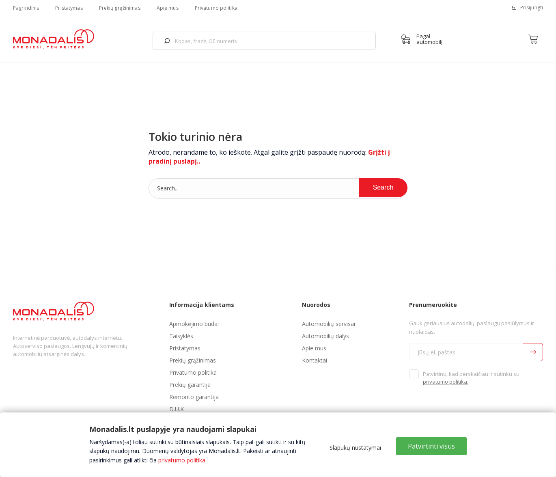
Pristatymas (68, 7)
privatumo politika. (445, 381)
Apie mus (168, 7)
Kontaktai (314, 360)
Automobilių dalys (325, 336)
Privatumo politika (216, 7)
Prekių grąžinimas (119, 7)
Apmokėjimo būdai (194, 324)
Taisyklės (181, 336)
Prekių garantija (190, 385)
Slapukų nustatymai (355, 447)
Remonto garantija (194, 397)
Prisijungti (531, 7)
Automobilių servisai (328, 324)
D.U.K (176, 409)
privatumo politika (181, 460)
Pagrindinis (26, 7)
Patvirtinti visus (431, 446)
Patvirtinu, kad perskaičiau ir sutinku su (471, 378)
